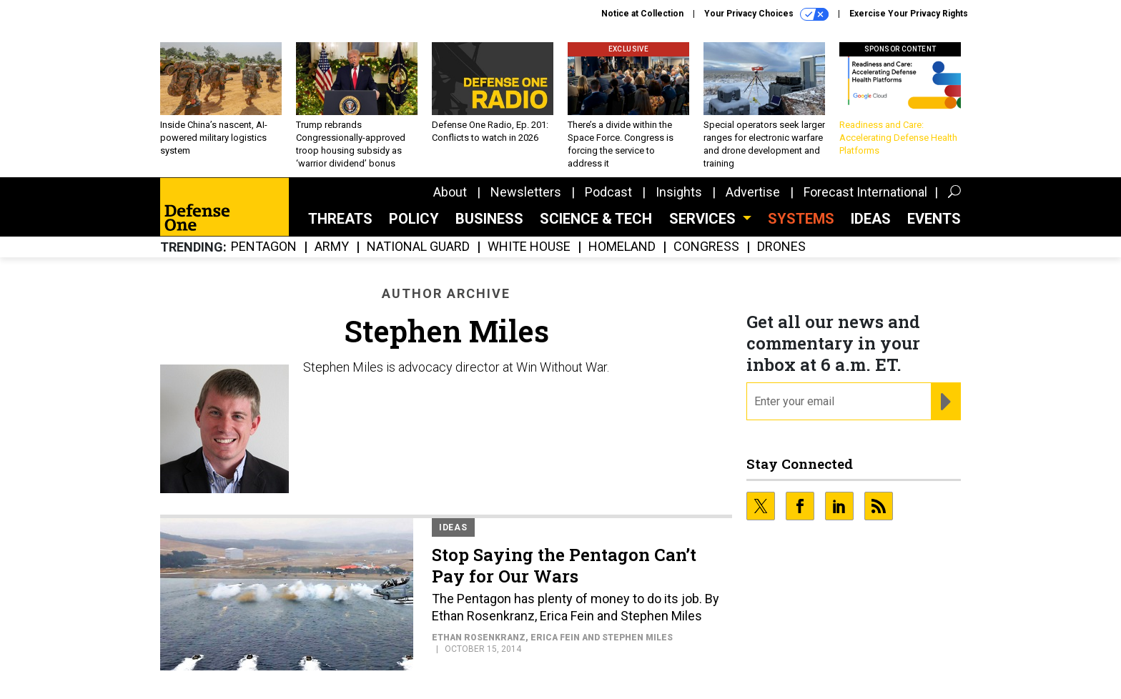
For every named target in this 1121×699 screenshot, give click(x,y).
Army (332, 247)
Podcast (608, 191)
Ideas (871, 218)
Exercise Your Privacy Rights (908, 14)
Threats (340, 218)
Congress (706, 247)
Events (934, 218)
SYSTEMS (801, 218)
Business (489, 218)
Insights (679, 191)
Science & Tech (596, 218)
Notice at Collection (642, 14)
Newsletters (525, 191)
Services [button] (704, 218)
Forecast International (865, 191)
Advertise (753, 191)
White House (529, 247)
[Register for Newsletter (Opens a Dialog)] (945, 401)
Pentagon (264, 247)
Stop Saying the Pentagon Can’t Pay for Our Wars (564, 565)
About (450, 191)
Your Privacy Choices (766, 14)
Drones (781, 247)
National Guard (418, 247)
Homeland (622, 247)
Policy (414, 218)
